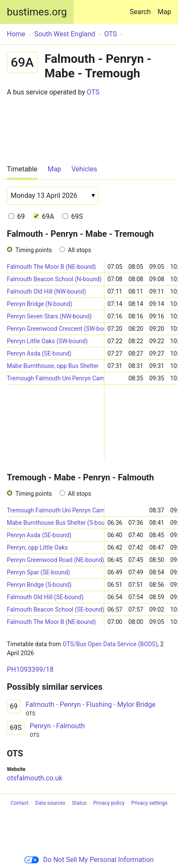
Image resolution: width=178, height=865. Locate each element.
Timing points (33, 250)
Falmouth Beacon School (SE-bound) (55, 609)
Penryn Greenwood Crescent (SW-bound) (55, 328)
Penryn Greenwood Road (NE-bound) (55, 559)
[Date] (53, 196)
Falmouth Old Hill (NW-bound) (46, 291)
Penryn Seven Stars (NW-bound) (49, 316)
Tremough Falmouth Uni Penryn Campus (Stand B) (55, 378)
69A (43, 216)
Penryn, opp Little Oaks (37, 547)
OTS (93, 92)
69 (17, 216)
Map (164, 12)
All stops (79, 250)
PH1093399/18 (30, 669)
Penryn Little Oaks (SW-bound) (47, 341)
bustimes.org (37, 12)
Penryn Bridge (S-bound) (39, 584)
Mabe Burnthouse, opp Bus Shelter (52, 365)
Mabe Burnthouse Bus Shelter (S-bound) (55, 522)
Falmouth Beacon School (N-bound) (54, 279)
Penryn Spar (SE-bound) (38, 572)
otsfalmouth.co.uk (34, 778)
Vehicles (84, 169)
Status (79, 803)
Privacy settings (149, 803)
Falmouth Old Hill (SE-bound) (45, 597)
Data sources (50, 803)
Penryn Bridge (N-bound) (39, 303)
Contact (20, 803)
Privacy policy (109, 803)
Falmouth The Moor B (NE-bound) (51, 266)
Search (142, 8)
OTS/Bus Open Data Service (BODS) (109, 644)
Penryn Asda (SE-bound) (39, 353)
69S (72, 216)
